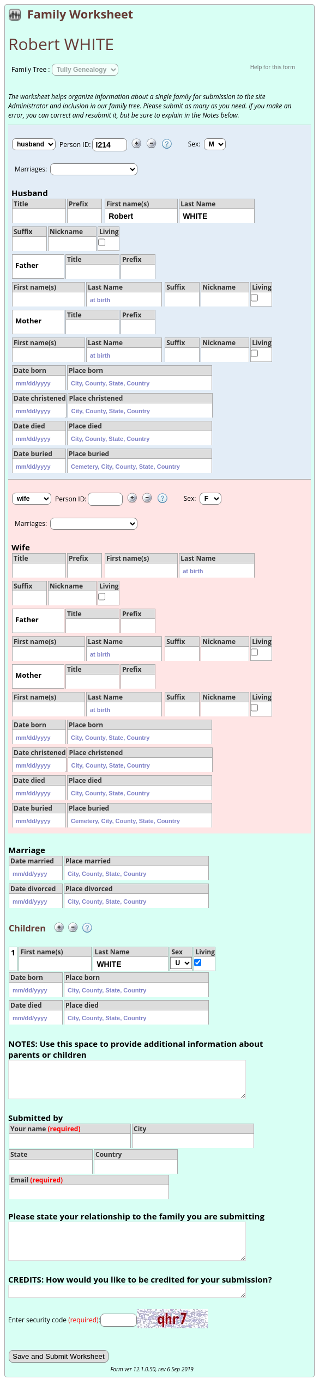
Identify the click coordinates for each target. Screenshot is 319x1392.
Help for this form (273, 67)
